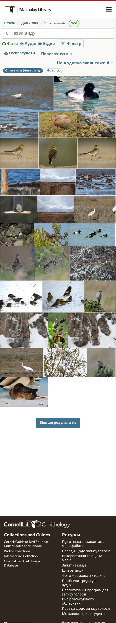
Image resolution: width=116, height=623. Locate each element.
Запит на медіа (74, 565)
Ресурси (71, 535)
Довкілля (29, 23)
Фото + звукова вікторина (83, 576)
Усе (74, 23)
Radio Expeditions (17, 551)
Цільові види (72, 570)
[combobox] (62, 33)
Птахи (10, 23)
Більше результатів (58, 423)
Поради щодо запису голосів (86, 551)
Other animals (54, 23)
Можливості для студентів (84, 614)
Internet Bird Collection (21, 556)
